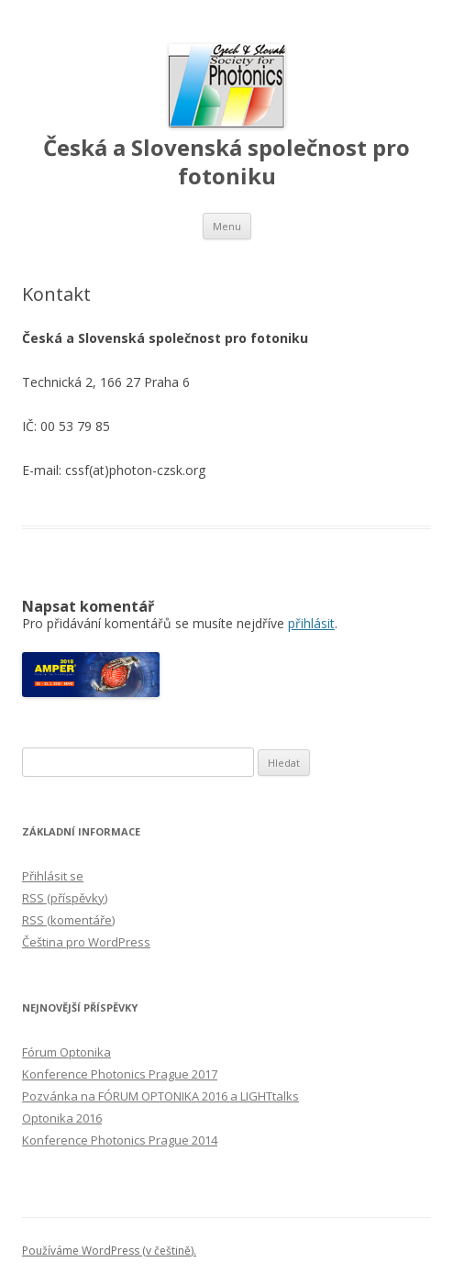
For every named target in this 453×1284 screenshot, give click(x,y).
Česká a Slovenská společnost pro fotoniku (226, 162)
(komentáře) (68, 920)
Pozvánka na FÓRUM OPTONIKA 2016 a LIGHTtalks (160, 1096)
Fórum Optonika (66, 1052)
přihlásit (311, 623)
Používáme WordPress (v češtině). (109, 1250)
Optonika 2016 (62, 1118)
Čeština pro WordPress (86, 942)
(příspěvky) (64, 898)
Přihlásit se (52, 876)
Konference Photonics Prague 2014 (119, 1140)
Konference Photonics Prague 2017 (119, 1074)
